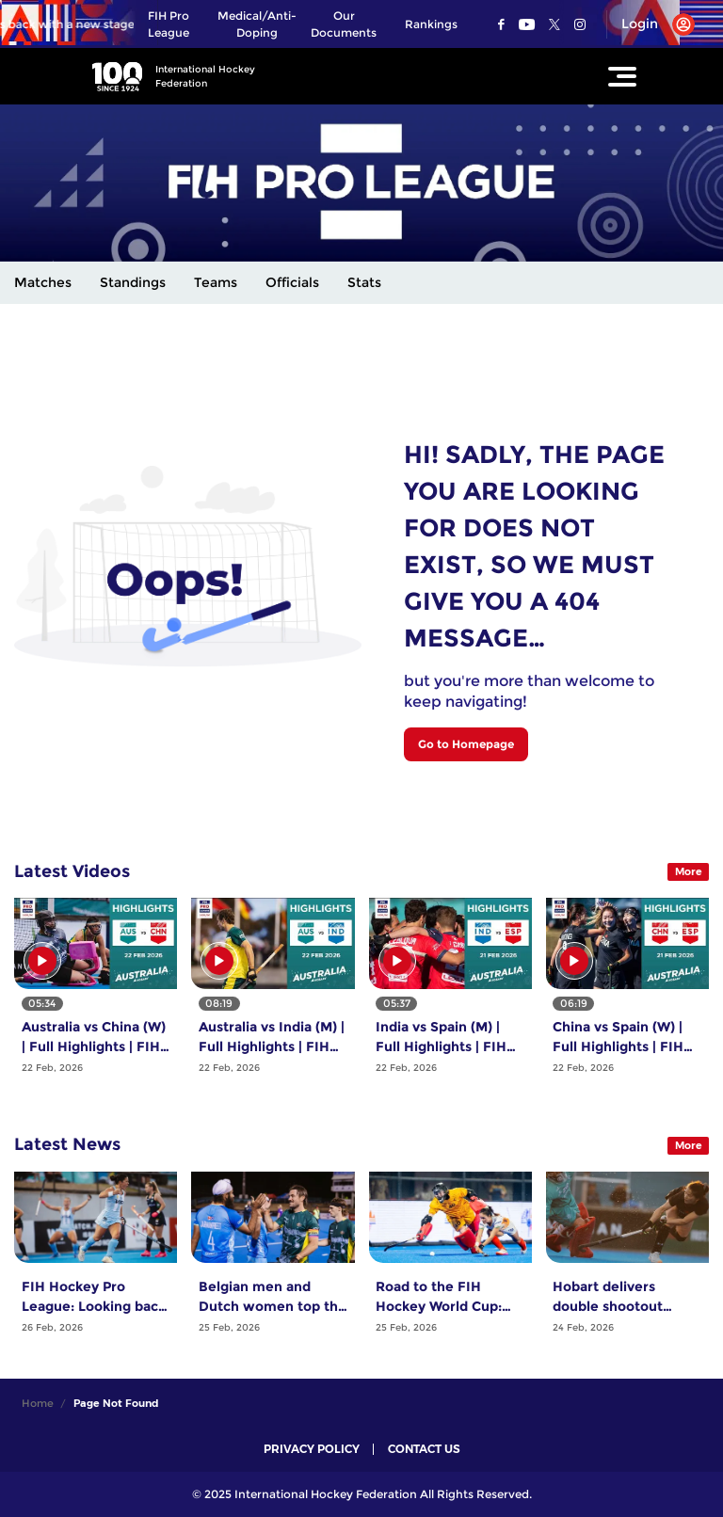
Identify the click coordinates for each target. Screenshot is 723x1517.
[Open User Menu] (651, 24)
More (688, 871)
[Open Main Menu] (622, 76)
